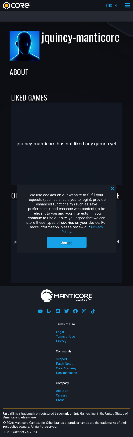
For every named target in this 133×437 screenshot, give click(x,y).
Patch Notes (64, 364)
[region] (66, 218)
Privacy (61, 341)
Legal (60, 332)
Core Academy (66, 368)
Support (61, 359)
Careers (61, 395)
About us (62, 391)
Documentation (66, 373)
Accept (66, 242)
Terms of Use (65, 336)
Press (60, 400)
